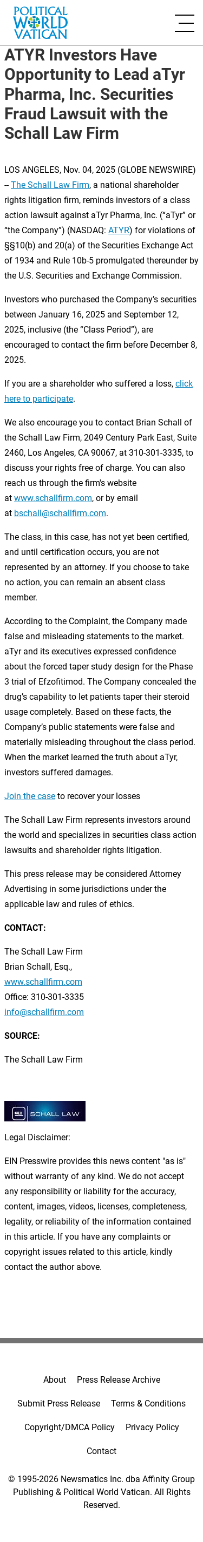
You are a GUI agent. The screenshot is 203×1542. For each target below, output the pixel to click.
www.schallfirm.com (43, 982)
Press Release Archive (118, 1380)
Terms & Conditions (148, 1403)
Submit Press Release (58, 1403)
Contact (101, 1451)
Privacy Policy (152, 1427)
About (54, 1380)
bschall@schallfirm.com (60, 513)
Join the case (29, 796)
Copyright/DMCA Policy (69, 1427)
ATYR (118, 230)
